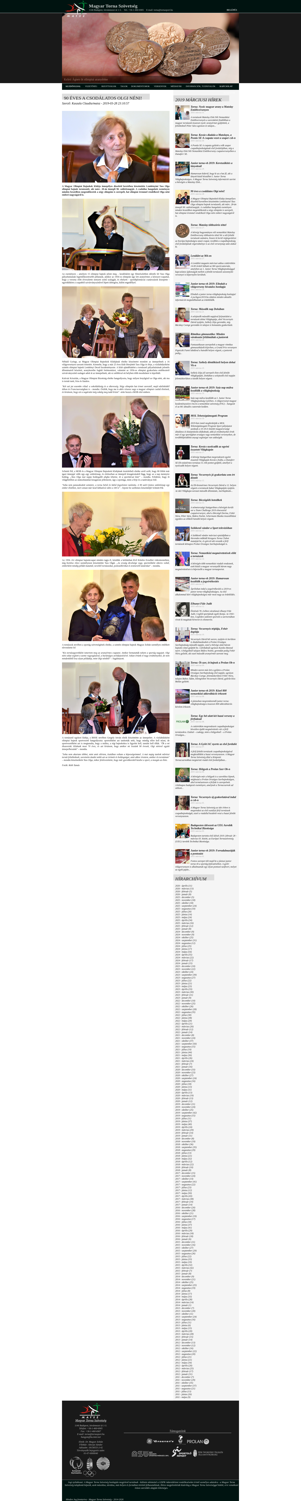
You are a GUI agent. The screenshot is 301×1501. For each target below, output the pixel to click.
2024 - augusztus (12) (185, 943)
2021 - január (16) (183, 1066)
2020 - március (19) (184, 1095)
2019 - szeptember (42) (186, 1112)
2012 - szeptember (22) (186, 1351)
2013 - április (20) (183, 1331)
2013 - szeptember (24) (186, 1316)
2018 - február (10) (184, 1167)
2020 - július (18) (183, 1084)
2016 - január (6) (183, 1239)
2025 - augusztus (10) (185, 908)
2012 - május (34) (183, 1362)
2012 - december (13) (185, 1342)
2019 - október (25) (184, 1110)
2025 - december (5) (184, 897)
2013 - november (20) (185, 1311)
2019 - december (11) (185, 1104)
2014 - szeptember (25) (186, 1285)
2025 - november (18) (185, 900)
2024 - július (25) (183, 946)
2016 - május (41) (183, 1227)
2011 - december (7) (184, 1377)
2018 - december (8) (184, 1138)
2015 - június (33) (183, 1259)
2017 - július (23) (183, 1187)
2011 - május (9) (182, 1397)
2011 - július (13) (183, 1391)
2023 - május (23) (183, 986)
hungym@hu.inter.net (91, 1437)
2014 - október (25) (184, 1282)
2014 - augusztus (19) (185, 1288)
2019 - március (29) (184, 1130)
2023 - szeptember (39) (186, 974)
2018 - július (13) (183, 1153)
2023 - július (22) (183, 980)
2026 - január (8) (183, 894)
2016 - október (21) (184, 1213)
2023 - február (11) (184, 995)
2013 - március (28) (184, 1334)
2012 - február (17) (184, 1371)
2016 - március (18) (184, 1233)
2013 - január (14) (183, 1339)
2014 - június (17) (183, 1293)
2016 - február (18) (184, 1236)
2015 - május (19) (183, 1262)
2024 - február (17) (184, 960)
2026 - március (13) (184, 888)
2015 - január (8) (183, 1273)
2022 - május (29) (183, 1020)
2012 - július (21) (183, 1357)
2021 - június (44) (183, 1052)
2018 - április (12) (183, 1161)
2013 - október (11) (184, 1314)
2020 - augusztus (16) (185, 1081)
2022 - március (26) (184, 1026)
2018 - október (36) (184, 1144)
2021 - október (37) (184, 1041)
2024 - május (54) (183, 951)
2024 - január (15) (183, 963)
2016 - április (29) (183, 1230)
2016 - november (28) (185, 1210)
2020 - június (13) (183, 1087)
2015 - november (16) (185, 1245)
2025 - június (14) (183, 914)
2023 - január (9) (183, 997)
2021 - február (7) (183, 1064)
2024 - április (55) (183, 954)
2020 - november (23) (185, 1072)
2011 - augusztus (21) (185, 1388)
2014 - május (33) (183, 1296)
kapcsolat (226, 86)
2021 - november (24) (185, 1038)
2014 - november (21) (185, 1279)
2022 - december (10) (185, 1000)
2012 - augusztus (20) (185, 1354)
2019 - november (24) (185, 1107)
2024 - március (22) (184, 957)
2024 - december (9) (184, 931)
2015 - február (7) (183, 1270)
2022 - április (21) (183, 1023)
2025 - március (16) (184, 923)
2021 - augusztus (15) (185, 1046)
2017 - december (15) (185, 1173)
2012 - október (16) (184, 1348)
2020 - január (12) (183, 1101)
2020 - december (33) (185, 1069)
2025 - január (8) (183, 928)
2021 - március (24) (184, 1061)
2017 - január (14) (183, 1204)
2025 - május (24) (183, 917)
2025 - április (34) (183, 920)
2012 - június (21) (183, 1359)
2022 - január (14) (183, 1032)
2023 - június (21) (183, 983)
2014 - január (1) (183, 1305)
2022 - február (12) (184, 1029)
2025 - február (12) (184, 926)
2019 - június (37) (183, 1121)
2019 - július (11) (183, 1118)
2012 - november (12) (185, 1345)
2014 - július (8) (182, 1291)
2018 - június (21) (183, 1155)
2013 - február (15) (184, 1336)
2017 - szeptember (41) (186, 1181)
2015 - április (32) (183, 1265)
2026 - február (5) (183, 891)
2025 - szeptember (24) (186, 906)
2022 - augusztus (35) (185, 1012)
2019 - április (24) (183, 1127)
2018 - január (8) (183, 1170)
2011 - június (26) (183, 1394)
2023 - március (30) (184, 992)
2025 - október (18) (184, 903)
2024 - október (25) (184, 937)
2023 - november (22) (185, 969)
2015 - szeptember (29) (186, 1250)
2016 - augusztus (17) (185, 1219)
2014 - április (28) (183, 1299)
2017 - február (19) (184, 1201)
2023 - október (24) (184, 972)
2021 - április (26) (183, 1058)
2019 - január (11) (183, 1135)
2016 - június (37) (183, 1224)
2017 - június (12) (183, 1190)
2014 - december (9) (184, 1276)
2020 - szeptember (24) (186, 1078)
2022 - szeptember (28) (186, 1009)
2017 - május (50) (183, 1193)
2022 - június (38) (183, 1018)
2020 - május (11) (183, 1089)
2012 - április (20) (183, 1365)
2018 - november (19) (185, 1141)
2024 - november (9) (184, 934)
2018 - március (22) (184, 1164)
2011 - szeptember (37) (185, 1385)
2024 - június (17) (183, 949)
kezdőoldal (73, 86)
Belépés (232, 10)
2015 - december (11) (185, 1242)
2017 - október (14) (184, 1178)
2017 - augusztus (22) (185, 1184)
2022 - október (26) (184, 1006)
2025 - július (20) (183, 911)
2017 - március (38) (184, 1199)
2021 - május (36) (183, 1055)
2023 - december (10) (185, 966)
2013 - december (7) (184, 1308)
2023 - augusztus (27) (185, 977)
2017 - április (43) (183, 1196)
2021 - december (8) (184, 1035)
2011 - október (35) (184, 1382)
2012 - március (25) (184, 1368)
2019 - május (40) (183, 1124)
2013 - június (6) (183, 1325)
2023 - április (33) (183, 989)
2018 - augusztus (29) (185, 1150)
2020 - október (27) (184, 1075)
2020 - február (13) (184, 1098)
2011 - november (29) (185, 1380)
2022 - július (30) (183, 1015)
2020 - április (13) (183, 1092)
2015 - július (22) (183, 1256)
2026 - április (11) (183, 885)
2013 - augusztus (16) (185, 1319)
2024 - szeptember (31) (186, 940)
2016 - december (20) (185, 1207)
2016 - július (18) (183, 1222)
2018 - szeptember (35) (186, 1147)
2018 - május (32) (183, 1158)
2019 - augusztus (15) (185, 1115)
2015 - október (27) (184, 1247)
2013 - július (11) (183, 1322)
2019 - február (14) (184, 1132)
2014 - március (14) (184, 1302)
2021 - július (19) (183, 1049)
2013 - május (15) (183, 1328)
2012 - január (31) (183, 1374)
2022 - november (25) (185, 1003)
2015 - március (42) (184, 1268)
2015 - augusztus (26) (185, 1253)
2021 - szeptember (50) (186, 1043)
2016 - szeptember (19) (186, 1216)
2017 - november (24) (185, 1176)
